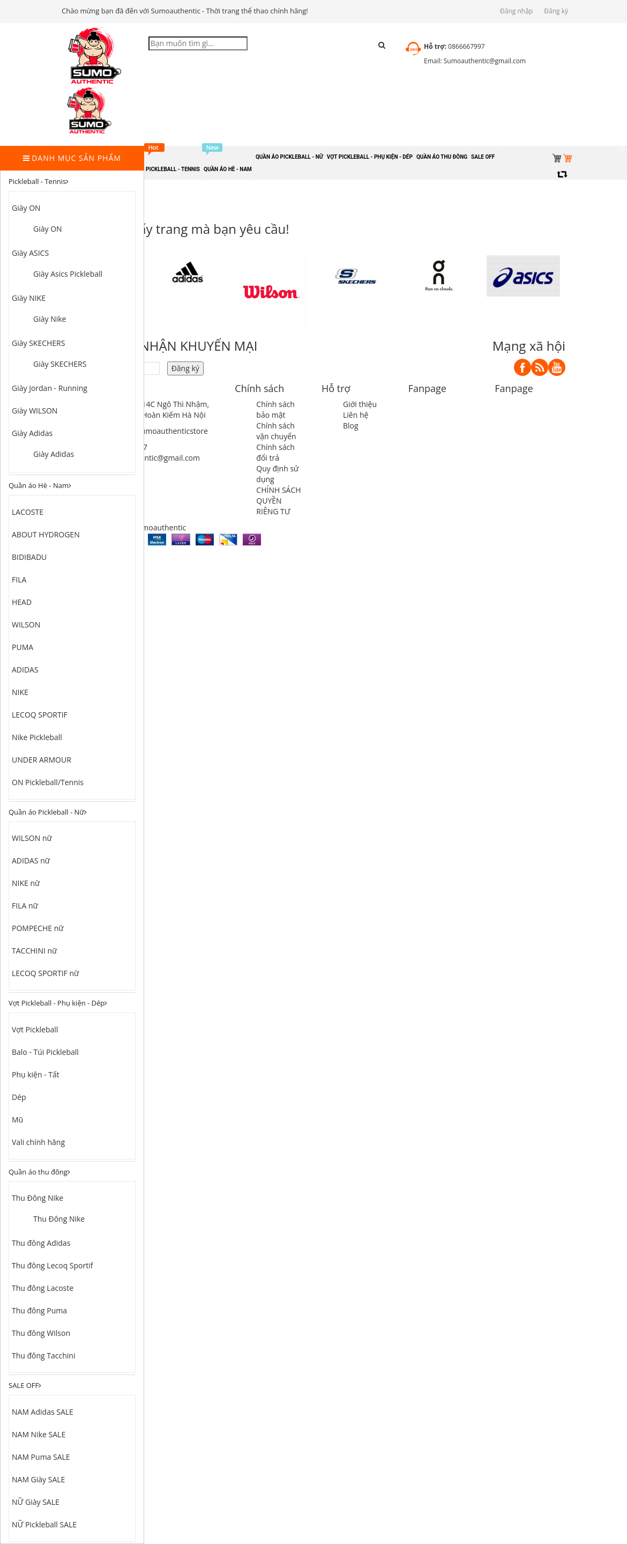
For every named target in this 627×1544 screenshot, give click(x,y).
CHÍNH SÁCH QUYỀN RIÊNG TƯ (278, 500)
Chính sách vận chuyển (276, 430)
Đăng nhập (516, 11)
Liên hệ (355, 415)
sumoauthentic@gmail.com (152, 458)
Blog (351, 425)
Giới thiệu (360, 404)
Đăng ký (556, 11)
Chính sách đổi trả (275, 452)
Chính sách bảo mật (275, 409)
